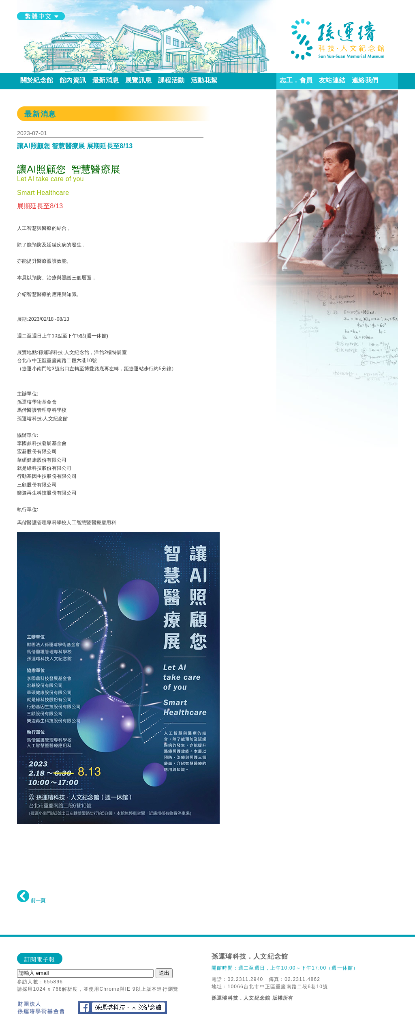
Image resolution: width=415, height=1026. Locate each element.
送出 (164, 973)
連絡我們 (365, 80)
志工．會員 (296, 80)
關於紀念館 (36, 80)
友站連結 (332, 80)
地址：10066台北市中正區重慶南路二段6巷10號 (270, 986)
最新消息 (105, 80)
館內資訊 (73, 80)
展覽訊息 (138, 80)
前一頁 (31, 900)
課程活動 (171, 80)
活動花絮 (204, 80)
